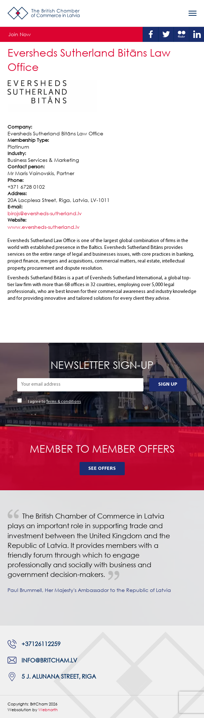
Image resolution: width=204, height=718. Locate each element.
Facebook (150, 34)
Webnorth (48, 709)
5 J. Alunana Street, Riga (59, 676)
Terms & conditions (63, 402)
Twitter (166, 34)
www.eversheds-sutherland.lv (44, 227)
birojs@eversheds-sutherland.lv (45, 213)
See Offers (102, 468)
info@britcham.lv (49, 660)
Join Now (19, 34)
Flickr (181, 34)
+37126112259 (41, 643)
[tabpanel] (102, 557)
